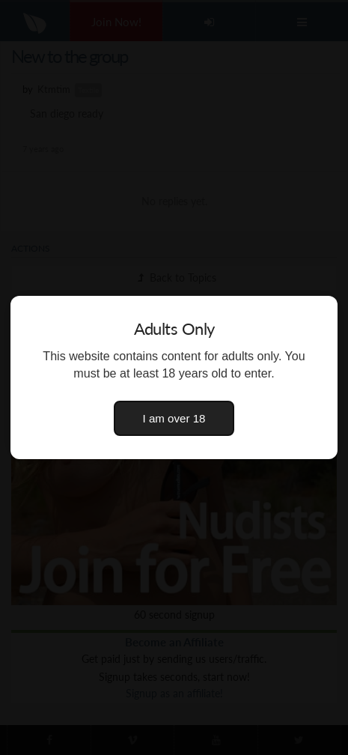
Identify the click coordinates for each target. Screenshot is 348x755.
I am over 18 (174, 418)
